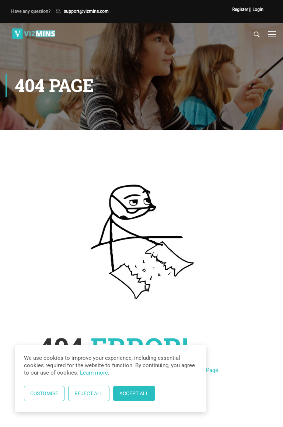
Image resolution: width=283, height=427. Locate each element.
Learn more (94, 372)
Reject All (88, 393)
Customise (44, 393)
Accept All (134, 393)
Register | (241, 9)
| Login (256, 9)
